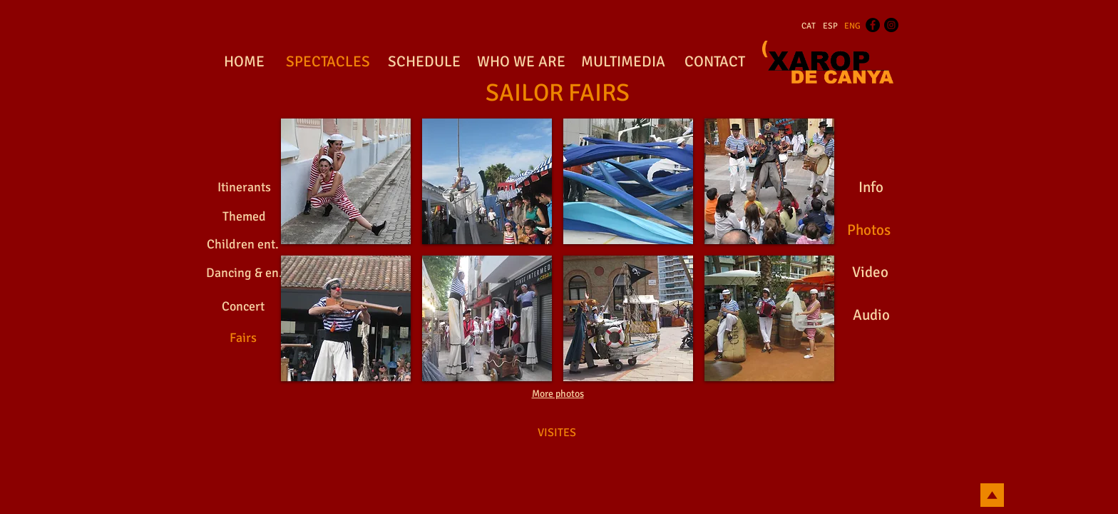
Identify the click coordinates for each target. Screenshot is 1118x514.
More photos (558, 394)
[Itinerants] (244, 187)
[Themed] (244, 217)
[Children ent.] (243, 245)
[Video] (870, 272)
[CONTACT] (714, 62)
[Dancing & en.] (244, 273)
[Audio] (871, 315)
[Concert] (243, 307)
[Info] (870, 187)
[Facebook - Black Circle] (873, 25)
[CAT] (808, 26)
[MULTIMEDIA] (622, 62)
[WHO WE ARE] (521, 62)
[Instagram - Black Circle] (891, 25)
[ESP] (830, 26)
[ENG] (852, 26)
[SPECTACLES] (328, 62)
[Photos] (868, 230)
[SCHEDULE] (424, 62)
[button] (346, 181)
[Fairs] (243, 338)
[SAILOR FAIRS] (557, 93)
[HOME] (244, 62)
